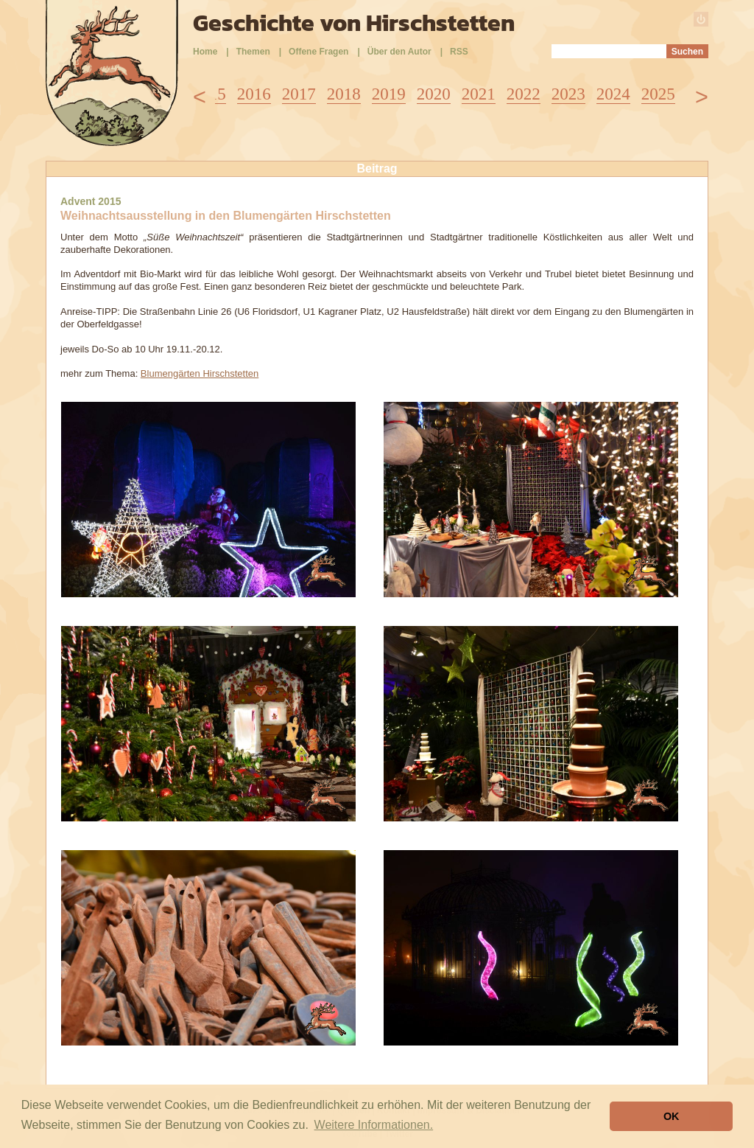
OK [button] (671, 1116)
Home (205, 51)
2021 (479, 94)
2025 (658, 94)
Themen (253, 51)
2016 (254, 94)
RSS (459, 51)
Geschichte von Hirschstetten (354, 23)
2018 (344, 94)
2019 (389, 94)
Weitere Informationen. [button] (374, 1125)
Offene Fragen (318, 51)
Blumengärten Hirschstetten (199, 373)
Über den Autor (399, 51)
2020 (434, 94)
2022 (523, 94)
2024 (613, 94)
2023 (568, 94)
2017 (299, 94)
